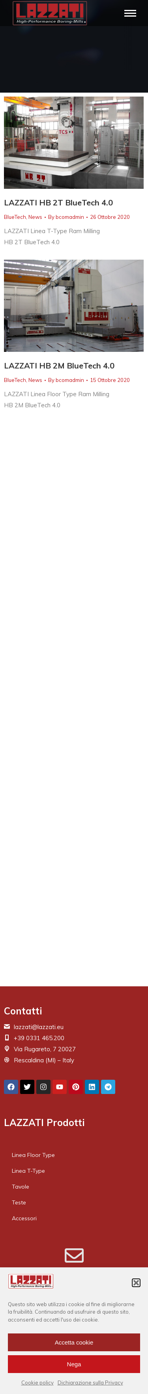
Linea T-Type (28, 1170)
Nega (74, 1364)
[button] (136, 1283)
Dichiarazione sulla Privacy (90, 1382)
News (35, 217)
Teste (19, 1202)
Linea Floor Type (33, 1155)
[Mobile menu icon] (130, 13)
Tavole (20, 1186)
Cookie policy (37, 1382)
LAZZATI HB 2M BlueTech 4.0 (59, 365)
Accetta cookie (74, 1342)
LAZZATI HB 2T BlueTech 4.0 (58, 202)
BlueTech (15, 217)
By (66, 217)
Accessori (24, 1218)
